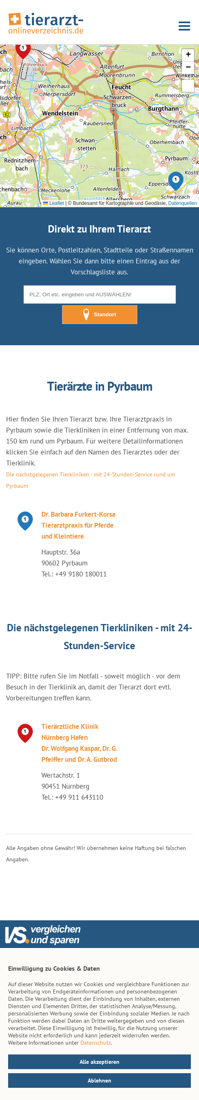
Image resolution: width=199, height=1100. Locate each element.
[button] (176, 181)
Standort (99, 315)
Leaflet (53, 203)
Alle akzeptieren (99, 1061)
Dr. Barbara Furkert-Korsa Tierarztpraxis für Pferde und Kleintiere (78, 525)
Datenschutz (95, 1042)
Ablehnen (99, 1080)
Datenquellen (182, 203)
